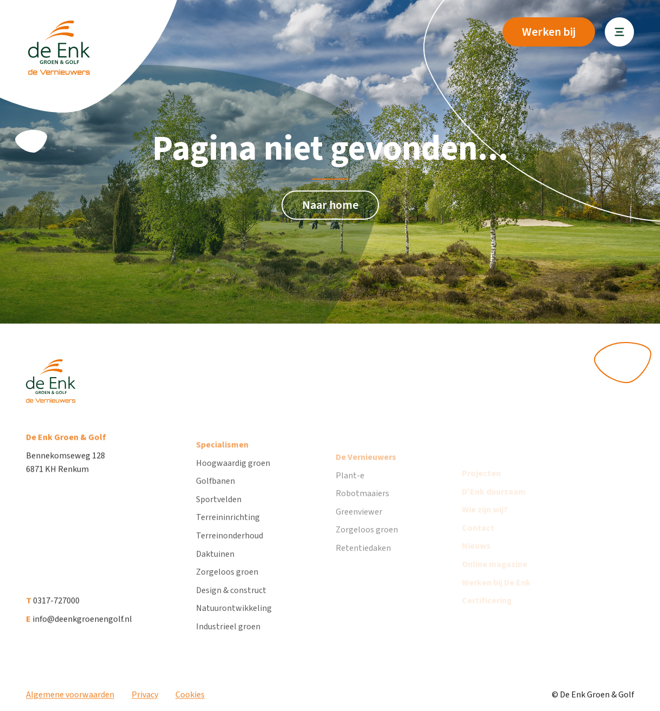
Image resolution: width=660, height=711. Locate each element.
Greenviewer (359, 525)
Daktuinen (215, 564)
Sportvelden (218, 509)
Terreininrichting (228, 528)
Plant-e (350, 489)
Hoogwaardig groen (233, 473)
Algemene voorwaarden (70, 699)
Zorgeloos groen (227, 582)
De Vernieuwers (366, 471)
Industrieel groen (228, 637)
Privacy (145, 699)
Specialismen (222, 455)
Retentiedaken (363, 562)
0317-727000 (53, 607)
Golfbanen (215, 491)
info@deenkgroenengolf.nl (79, 625)
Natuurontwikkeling (234, 618)
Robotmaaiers (362, 507)
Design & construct (231, 600)
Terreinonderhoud (229, 546)
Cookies (190, 699)
